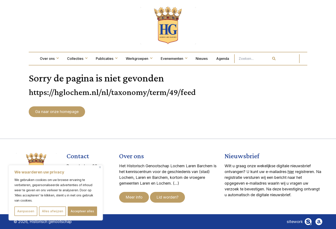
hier (291, 171)
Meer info (134, 197)
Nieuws (220, 58)
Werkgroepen (157, 58)
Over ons (67, 58)
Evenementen (192, 58)
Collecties (95, 58)
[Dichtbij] (100, 167)
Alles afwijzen (52, 211)
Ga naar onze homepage (57, 111)
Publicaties (124, 58)
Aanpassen (25, 211)
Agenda (240, 58)
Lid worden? (167, 197)
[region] (56, 192)
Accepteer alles (82, 211)
